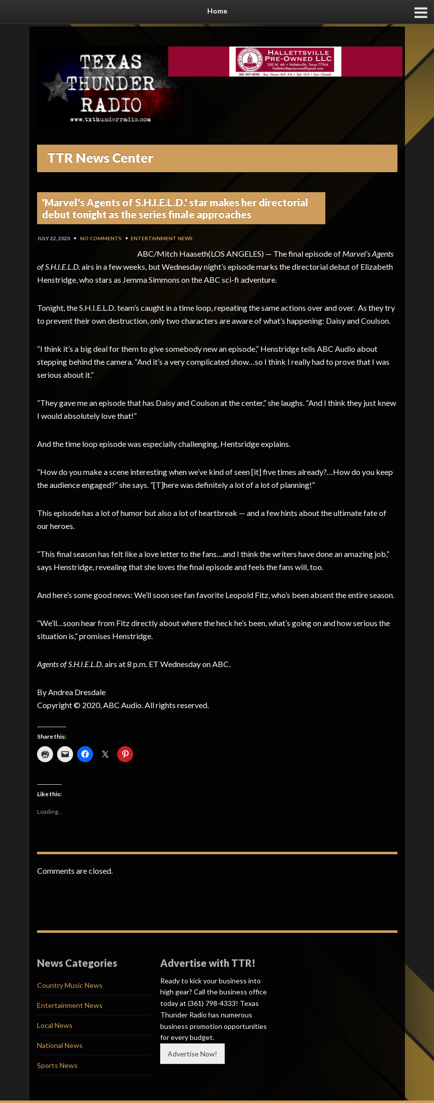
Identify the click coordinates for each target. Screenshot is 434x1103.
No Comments (101, 238)
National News (60, 1045)
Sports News (57, 1065)
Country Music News (70, 985)
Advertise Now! (192, 1053)
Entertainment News (162, 238)
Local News (55, 1025)
